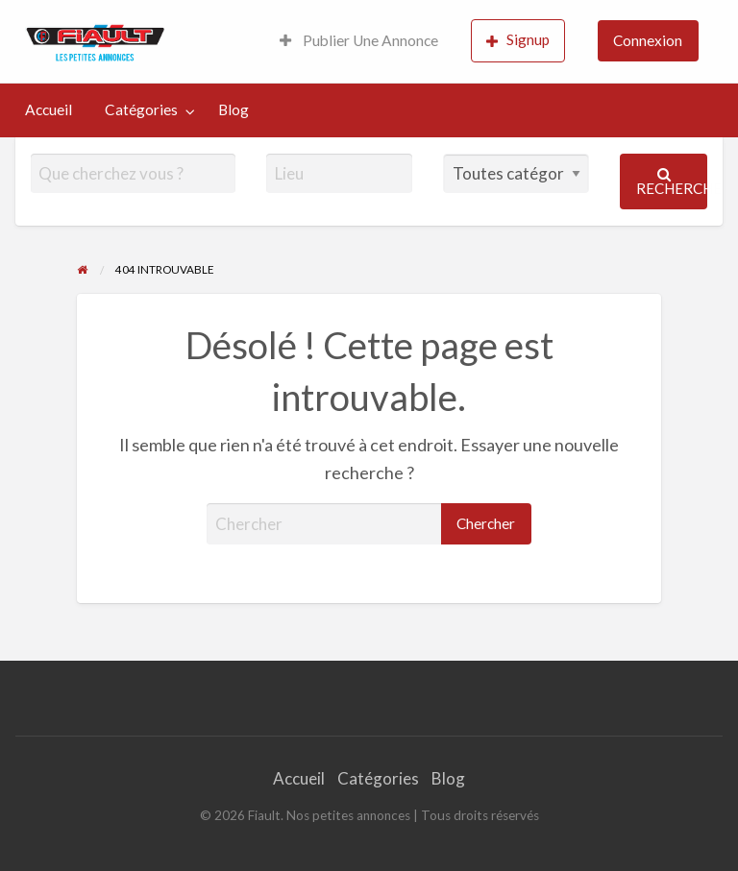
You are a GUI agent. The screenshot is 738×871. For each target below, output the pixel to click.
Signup (518, 40)
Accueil (48, 109)
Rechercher (672, 182)
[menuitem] (359, 42)
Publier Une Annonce (359, 40)
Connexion (647, 40)
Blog (233, 109)
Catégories (141, 109)
